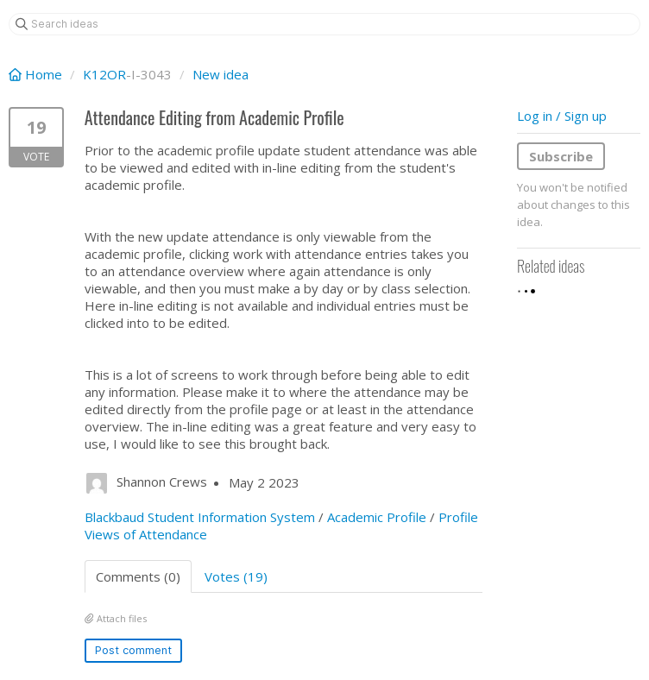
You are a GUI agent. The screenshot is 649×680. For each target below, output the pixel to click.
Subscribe (561, 156)
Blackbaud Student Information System (200, 517)
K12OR (104, 74)
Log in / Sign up (562, 115)
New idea (220, 74)
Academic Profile (376, 517)
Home (37, 74)
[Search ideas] (324, 24)
